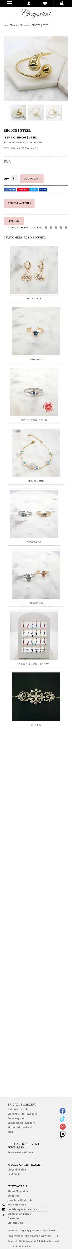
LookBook (17, 1174)
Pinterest (23, 189)
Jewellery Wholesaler (23, 1201)
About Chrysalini (18, 1191)
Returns (36, 1230)
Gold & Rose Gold (18, 1109)
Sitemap (12, 1230)
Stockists (16, 1196)
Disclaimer (49, 1230)
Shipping (24, 1230)
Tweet (33, 189)
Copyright (46, 1235)
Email (43, 189)
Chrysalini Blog (17, 1169)
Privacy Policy (15, 1235)
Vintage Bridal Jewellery (24, 1114)
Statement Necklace (20, 1152)
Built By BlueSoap (22, 1246)
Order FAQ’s (31, 1235)
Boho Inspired (21, 1119)
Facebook (10, 189)
